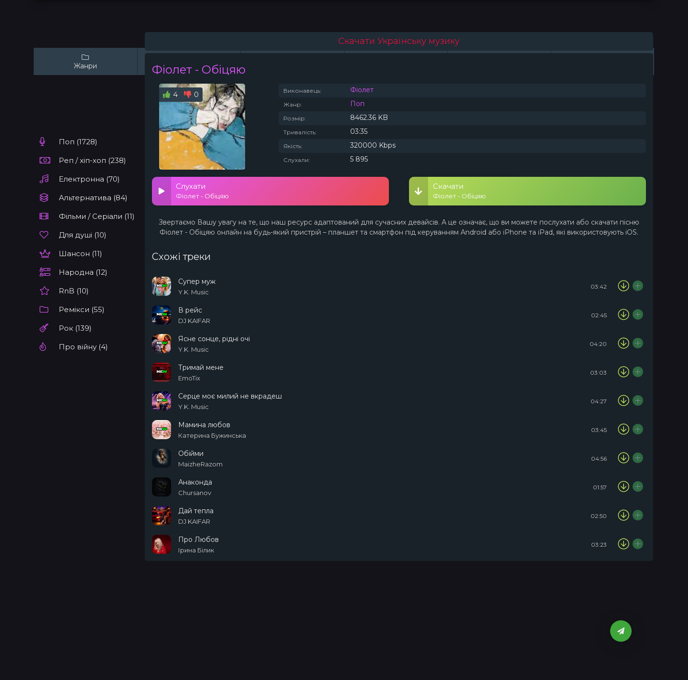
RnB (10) (74, 290)
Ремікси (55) (82, 309)
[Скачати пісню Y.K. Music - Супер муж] (623, 286)
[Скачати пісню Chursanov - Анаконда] (623, 487)
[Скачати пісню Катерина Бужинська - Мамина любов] (623, 429)
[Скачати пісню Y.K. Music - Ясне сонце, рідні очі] (623, 343)
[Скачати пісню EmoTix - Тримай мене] (623, 372)
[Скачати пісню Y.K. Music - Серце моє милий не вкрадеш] (623, 401)
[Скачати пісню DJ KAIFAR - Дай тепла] (623, 515)
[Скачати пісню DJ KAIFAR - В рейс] (623, 315)
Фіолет (362, 90)
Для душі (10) (83, 234)
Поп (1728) (78, 141)
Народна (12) (83, 272)
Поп (357, 103)
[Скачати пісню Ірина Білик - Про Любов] (623, 544)
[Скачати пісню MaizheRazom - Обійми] (623, 458)
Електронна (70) (89, 178)
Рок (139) (75, 328)
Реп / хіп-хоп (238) (92, 160)
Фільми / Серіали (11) (97, 216)
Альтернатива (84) (93, 197)
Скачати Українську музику (399, 41)
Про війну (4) (83, 346)
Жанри (85, 61)
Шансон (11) (80, 253)
